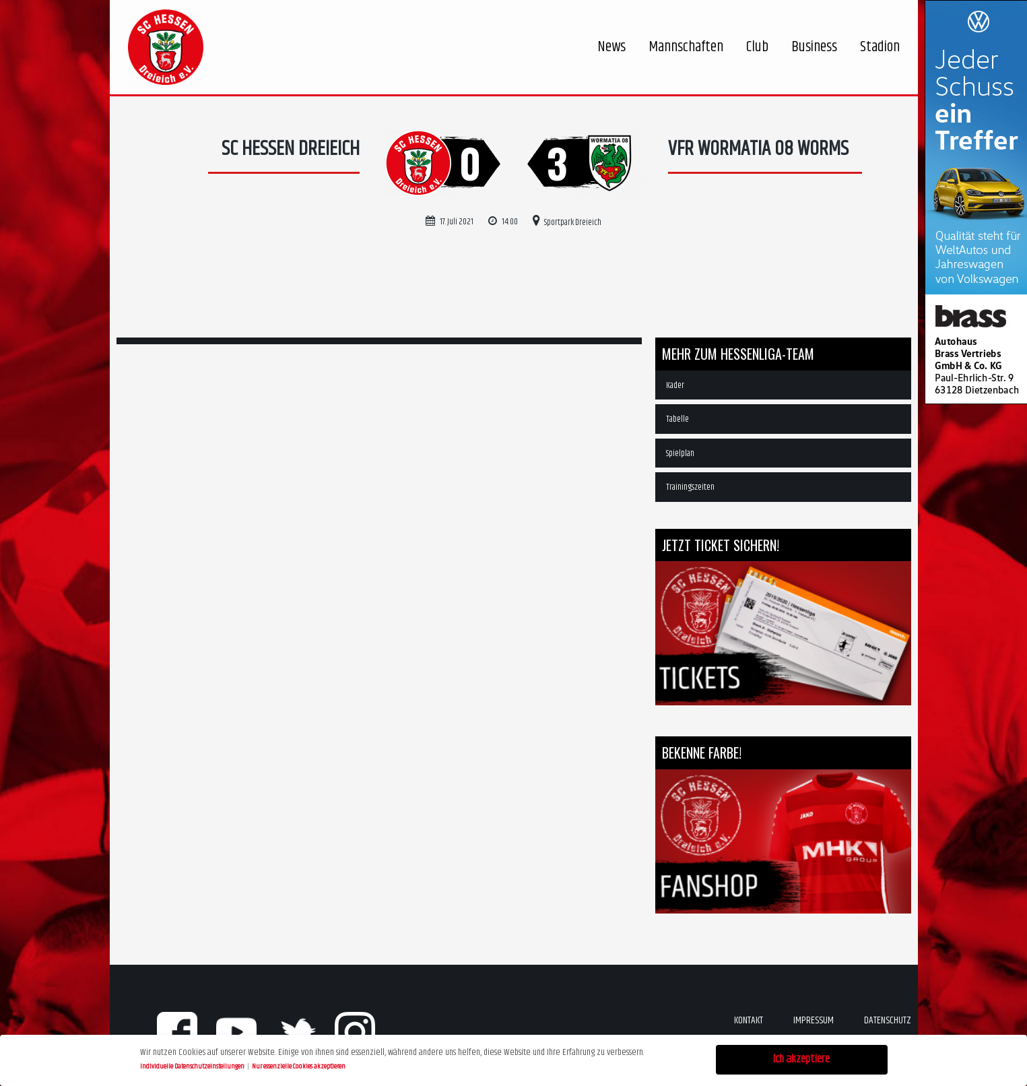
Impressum (813, 1020)
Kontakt (748, 1020)
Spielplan (680, 453)
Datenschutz (887, 1020)
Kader (675, 385)
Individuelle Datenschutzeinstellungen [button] (193, 1065)
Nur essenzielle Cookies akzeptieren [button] (298, 1065)
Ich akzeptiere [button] (801, 1058)
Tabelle (677, 419)
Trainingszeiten (690, 487)
